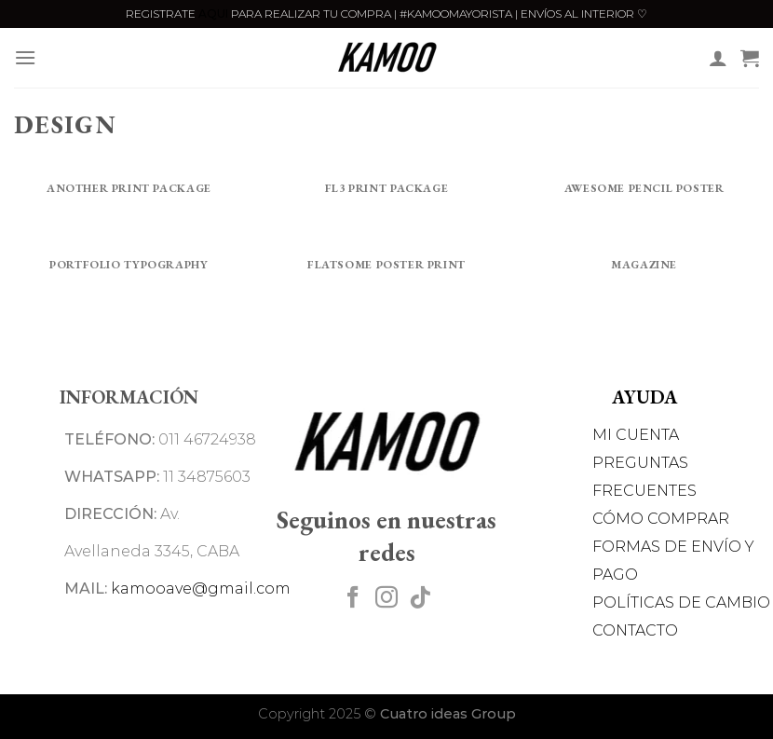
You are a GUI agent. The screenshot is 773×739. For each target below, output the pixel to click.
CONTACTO (635, 630)
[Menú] (25, 57)
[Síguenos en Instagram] (386, 598)
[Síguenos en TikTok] (420, 598)
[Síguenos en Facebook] (353, 598)
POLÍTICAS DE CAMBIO (681, 602)
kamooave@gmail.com (201, 588)
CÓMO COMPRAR (660, 518)
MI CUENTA (635, 435)
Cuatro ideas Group (448, 713)
